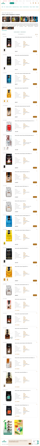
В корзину (34, 51)
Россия (24, 46)
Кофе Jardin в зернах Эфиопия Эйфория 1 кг (23, 230)
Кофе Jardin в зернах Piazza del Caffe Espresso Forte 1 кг (24, 120)
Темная (24, 43)
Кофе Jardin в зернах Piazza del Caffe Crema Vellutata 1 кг (25, 357)
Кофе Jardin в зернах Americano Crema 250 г (22, 106)
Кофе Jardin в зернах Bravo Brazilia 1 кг (21, 248)
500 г (24, 351)
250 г (24, 47)
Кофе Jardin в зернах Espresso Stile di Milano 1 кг (23, 153)
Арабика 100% (25, 44)
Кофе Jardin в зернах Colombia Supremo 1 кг (22, 215)
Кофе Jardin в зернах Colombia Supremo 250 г (23, 73)
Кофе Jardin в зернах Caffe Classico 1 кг (22, 186)
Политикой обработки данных (14, 441)
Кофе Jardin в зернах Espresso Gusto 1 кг (22, 284)
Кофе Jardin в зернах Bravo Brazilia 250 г (22, 55)
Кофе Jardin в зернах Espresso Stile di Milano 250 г (23, 37)
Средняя (24, 94)
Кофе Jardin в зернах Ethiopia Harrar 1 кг (22, 405)
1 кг (23, 128)
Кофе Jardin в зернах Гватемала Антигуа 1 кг (22, 390)
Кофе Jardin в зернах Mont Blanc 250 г (21, 328)
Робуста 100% (25, 363)
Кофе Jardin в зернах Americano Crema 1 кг (22, 171)
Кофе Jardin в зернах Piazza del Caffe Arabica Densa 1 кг (24, 135)
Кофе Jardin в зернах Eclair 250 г (20, 299)
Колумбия (24, 80)
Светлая (24, 110)
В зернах (24, 42)
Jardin (24, 41)
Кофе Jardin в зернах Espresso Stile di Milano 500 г (23, 343)
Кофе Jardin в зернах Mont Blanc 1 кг (21, 372)
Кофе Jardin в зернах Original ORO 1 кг (21, 266)
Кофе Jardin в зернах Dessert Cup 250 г (21, 313)
